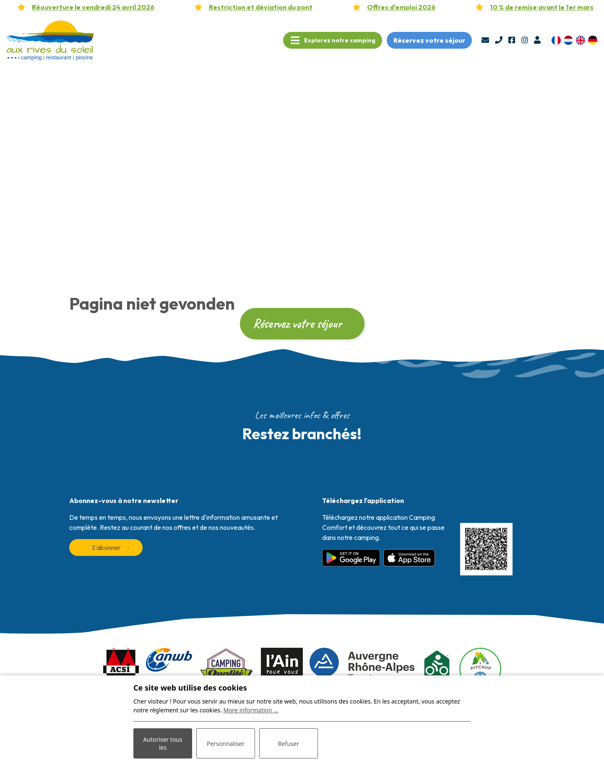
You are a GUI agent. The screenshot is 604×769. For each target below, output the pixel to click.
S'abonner (106, 547)
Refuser (288, 744)
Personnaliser (226, 744)
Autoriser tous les (162, 743)
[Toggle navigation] (332, 40)
